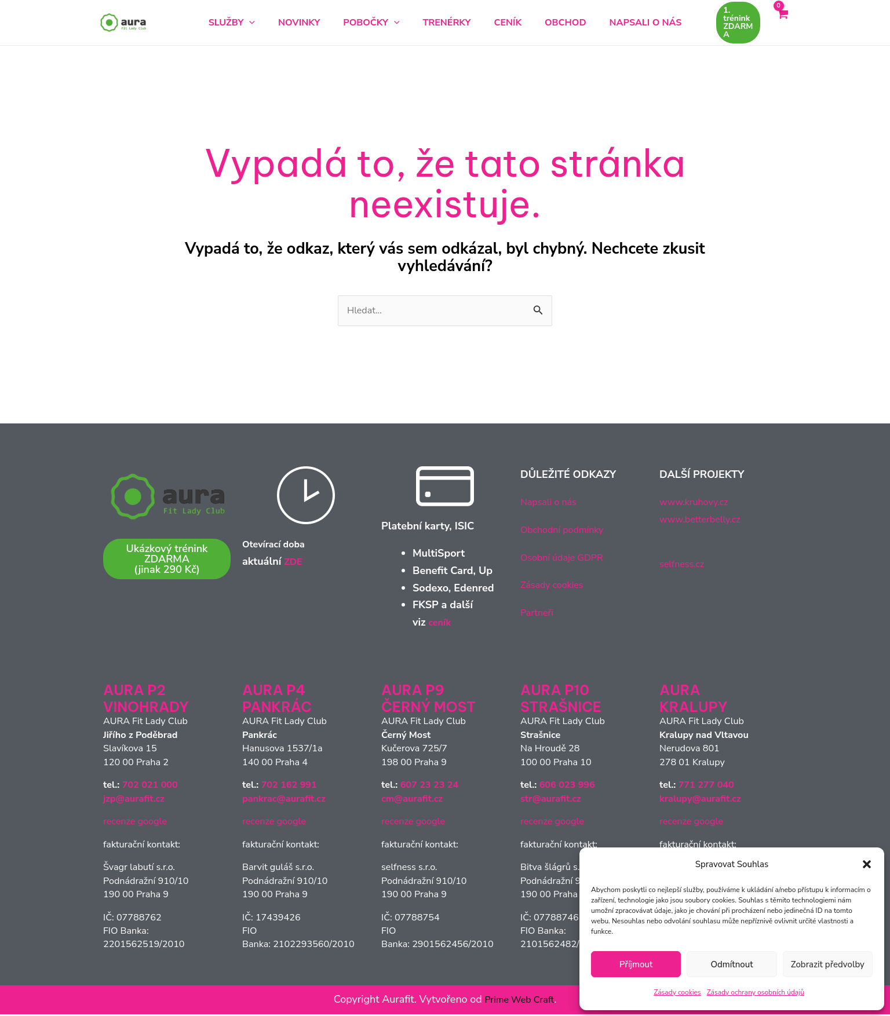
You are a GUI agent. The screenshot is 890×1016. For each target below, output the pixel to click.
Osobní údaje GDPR (566, 559)
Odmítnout (731, 964)
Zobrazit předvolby (828, 964)
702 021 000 (150, 786)
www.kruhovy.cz (697, 504)
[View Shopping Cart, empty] (782, 22)
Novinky (317, 22)
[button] (867, 864)
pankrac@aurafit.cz (284, 800)
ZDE (294, 564)
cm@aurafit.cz (412, 800)
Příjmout (635, 964)
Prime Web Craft (519, 1001)
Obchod (547, 22)
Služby (259, 22)
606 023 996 (567, 786)
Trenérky (446, 22)
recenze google (135, 823)
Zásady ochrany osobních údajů (755, 992)
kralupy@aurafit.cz (700, 800)
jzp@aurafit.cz (134, 800)
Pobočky (380, 22)
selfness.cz (684, 566)
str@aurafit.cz (550, 800)
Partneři (538, 614)
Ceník (499, 22)
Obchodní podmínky (567, 531)
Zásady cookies (677, 992)
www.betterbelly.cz (704, 521)
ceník (440, 624)
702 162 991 (289, 786)
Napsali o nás (618, 22)
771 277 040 (706, 786)
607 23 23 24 (429, 786)
